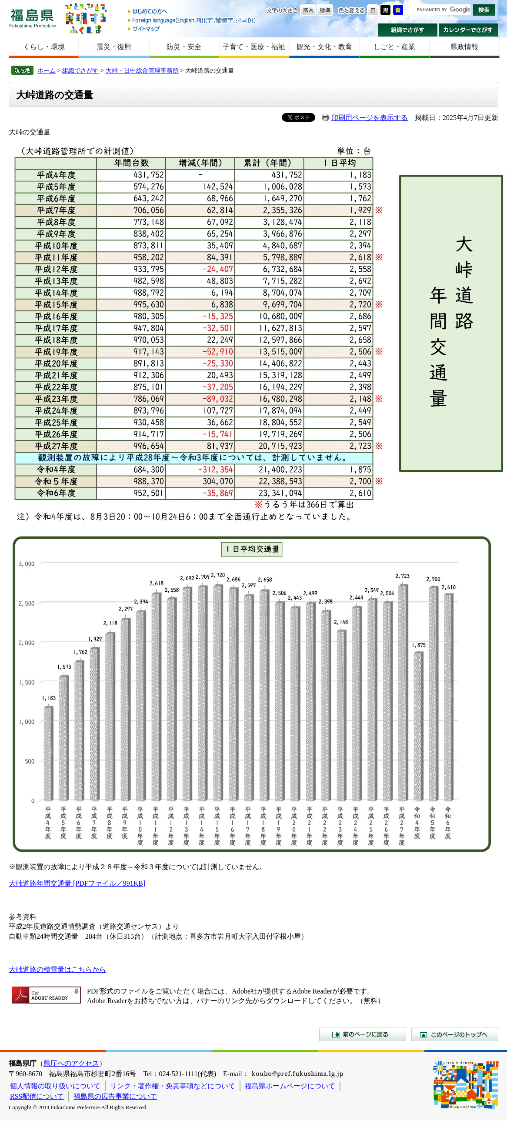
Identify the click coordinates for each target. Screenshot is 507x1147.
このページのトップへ (454, 1034)
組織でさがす (407, 30)
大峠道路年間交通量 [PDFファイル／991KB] (77, 883)
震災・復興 (114, 46)
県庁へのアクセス (71, 1063)
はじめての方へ (192, 12)
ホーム (46, 70)
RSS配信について (37, 1096)
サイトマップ (192, 28)
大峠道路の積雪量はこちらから (57, 969)
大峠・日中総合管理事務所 (142, 70)
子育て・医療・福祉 (254, 46)
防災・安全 (184, 46)
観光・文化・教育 (324, 46)
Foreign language (192, 20)
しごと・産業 (394, 46)
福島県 (33, 18)
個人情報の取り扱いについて (55, 1086)
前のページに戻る (362, 1034)
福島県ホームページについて (290, 1086)
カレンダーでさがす (468, 30)
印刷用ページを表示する (369, 117)
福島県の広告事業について (115, 1096)
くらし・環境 (44, 46)
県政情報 (464, 46)
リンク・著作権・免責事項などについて (172, 1086)
